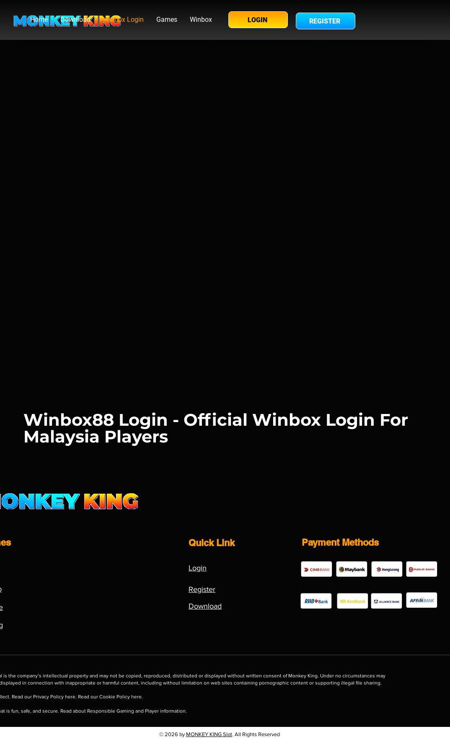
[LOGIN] (258, 19)
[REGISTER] (325, 21)
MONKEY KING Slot (209, 734)
